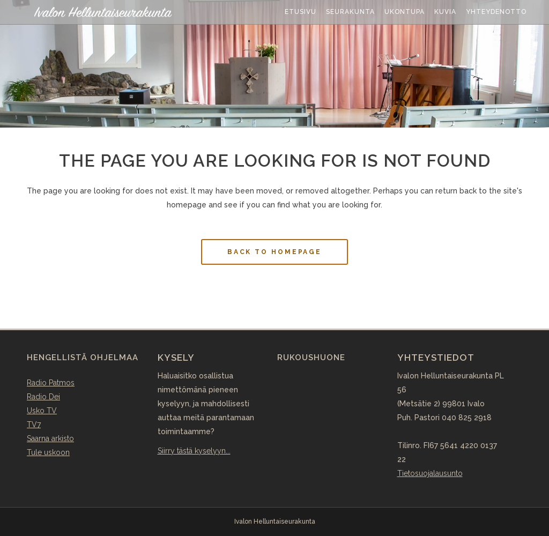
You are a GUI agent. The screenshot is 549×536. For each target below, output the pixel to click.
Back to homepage (274, 252)
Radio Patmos (51, 382)
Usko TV (42, 410)
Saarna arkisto (50, 438)
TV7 (34, 424)
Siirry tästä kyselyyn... (194, 450)
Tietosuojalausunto (430, 473)
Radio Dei (43, 396)
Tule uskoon (48, 452)
